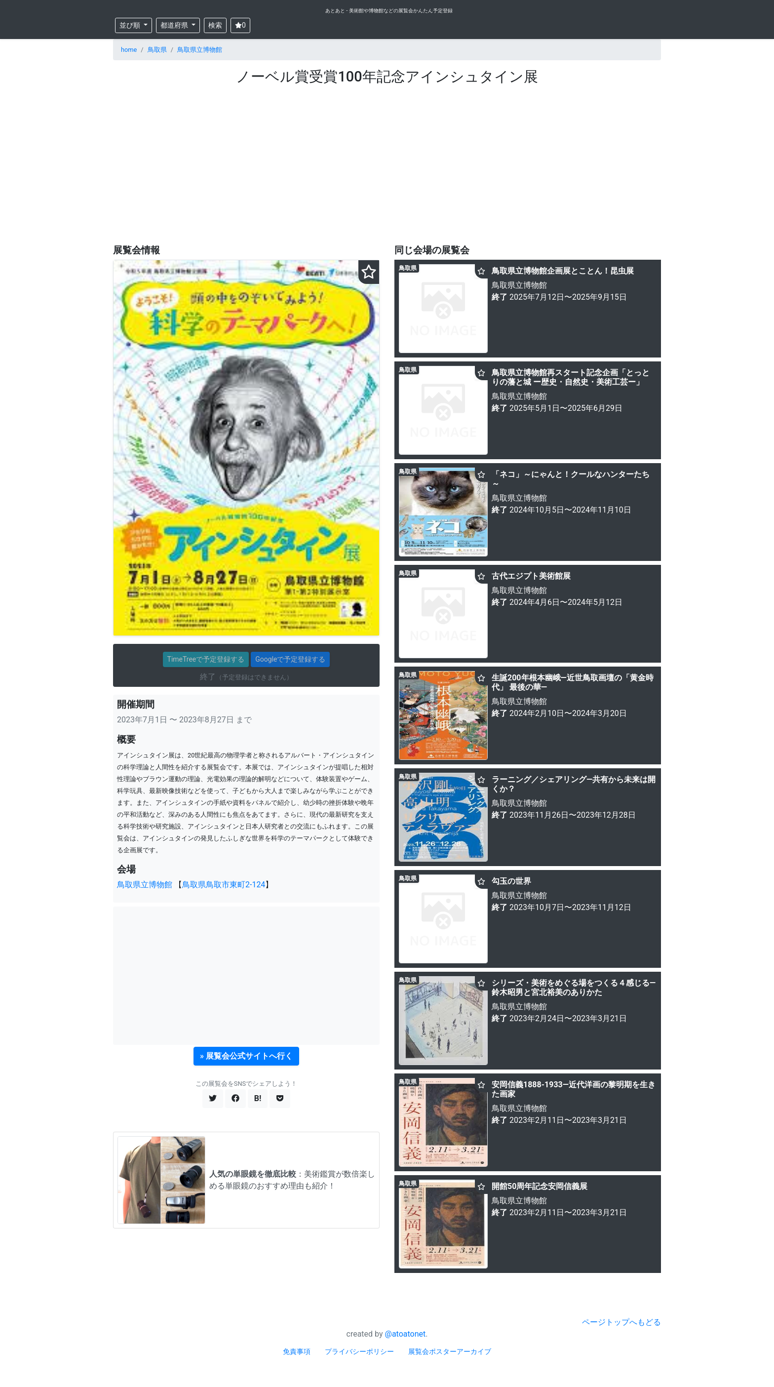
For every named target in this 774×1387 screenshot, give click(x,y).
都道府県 (175, 25)
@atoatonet (405, 1334)
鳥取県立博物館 (199, 49)
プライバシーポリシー (359, 1351)
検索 (215, 25)
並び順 (130, 25)
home (129, 49)
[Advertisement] (387, 159)
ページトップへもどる (621, 1322)
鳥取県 (157, 49)
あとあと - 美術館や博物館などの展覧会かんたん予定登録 (389, 10)
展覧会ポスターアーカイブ (449, 1351)
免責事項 (296, 1351)
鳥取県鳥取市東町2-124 (223, 884)
